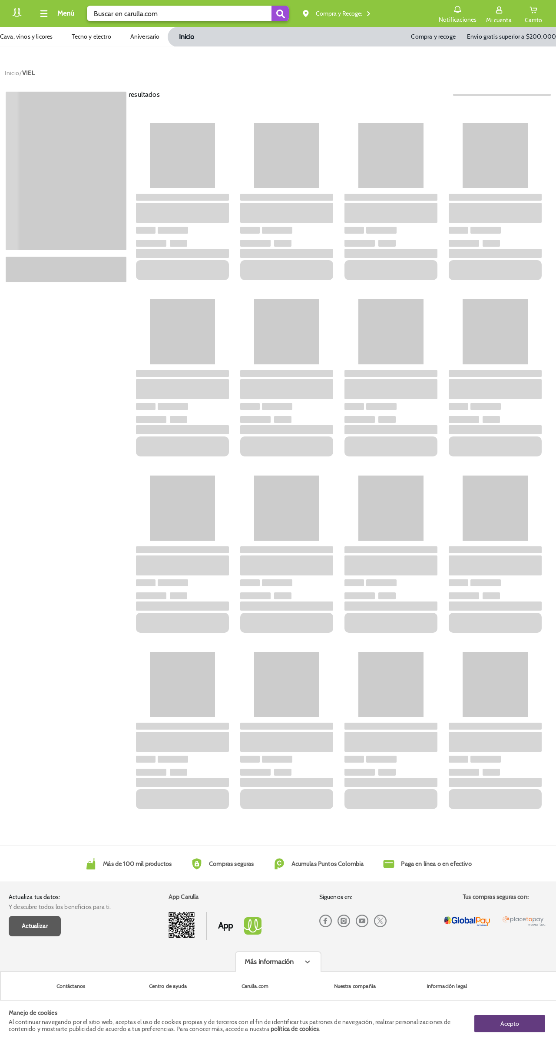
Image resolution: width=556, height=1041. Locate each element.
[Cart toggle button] (532, 13)
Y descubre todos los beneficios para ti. (60, 906)
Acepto (509, 1020)
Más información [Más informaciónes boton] (269, 962)
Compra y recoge (433, 36)
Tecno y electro (91, 36)
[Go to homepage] (12, 73)
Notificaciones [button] (455, 13)
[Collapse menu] (55, 13)
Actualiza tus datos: (34, 896)
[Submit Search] (280, 13)
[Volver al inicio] (17, 16)
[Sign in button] (496, 13)
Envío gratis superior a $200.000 (511, 36)
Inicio (187, 37)
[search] (188, 13)
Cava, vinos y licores (26, 36)
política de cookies (295, 1029)
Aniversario (145, 36)
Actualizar (35, 926)
